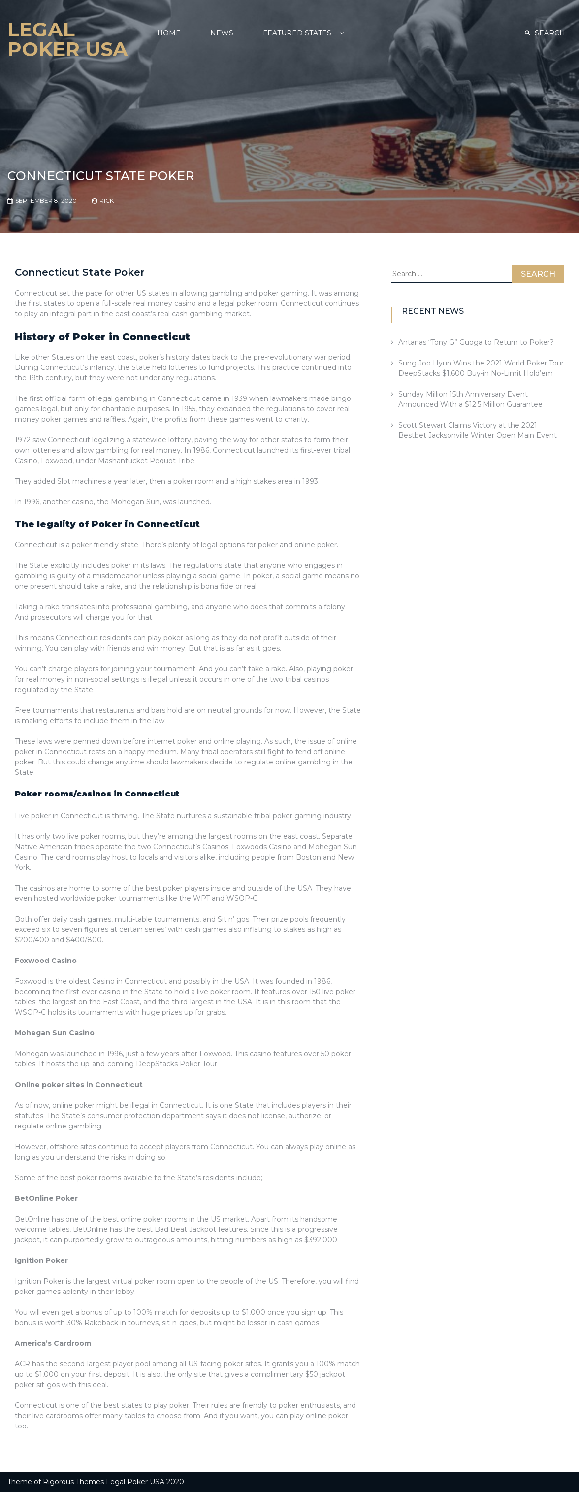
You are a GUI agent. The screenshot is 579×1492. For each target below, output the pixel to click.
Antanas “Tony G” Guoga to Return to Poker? (476, 342)
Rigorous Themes (73, 1481)
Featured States (297, 33)
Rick (106, 200)
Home (169, 33)
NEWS (221, 33)
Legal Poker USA (67, 39)
